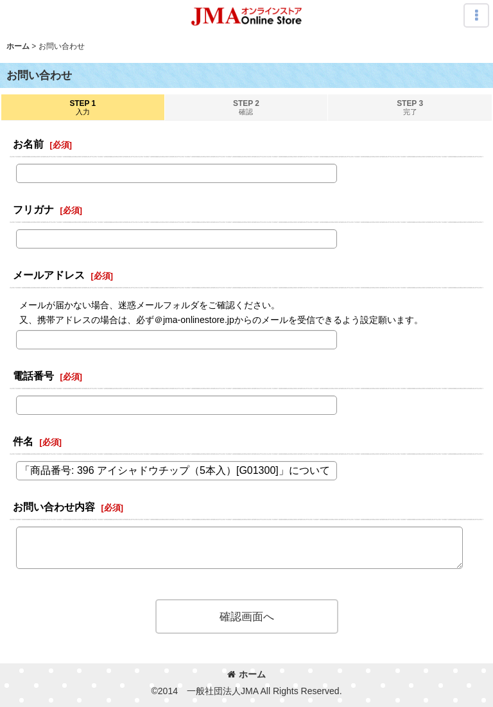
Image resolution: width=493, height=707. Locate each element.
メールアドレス (49, 275)
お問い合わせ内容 (54, 506)
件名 (23, 441)
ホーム (246, 674)
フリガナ (33, 209)
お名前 (28, 144)
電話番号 (33, 375)
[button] (476, 15)
